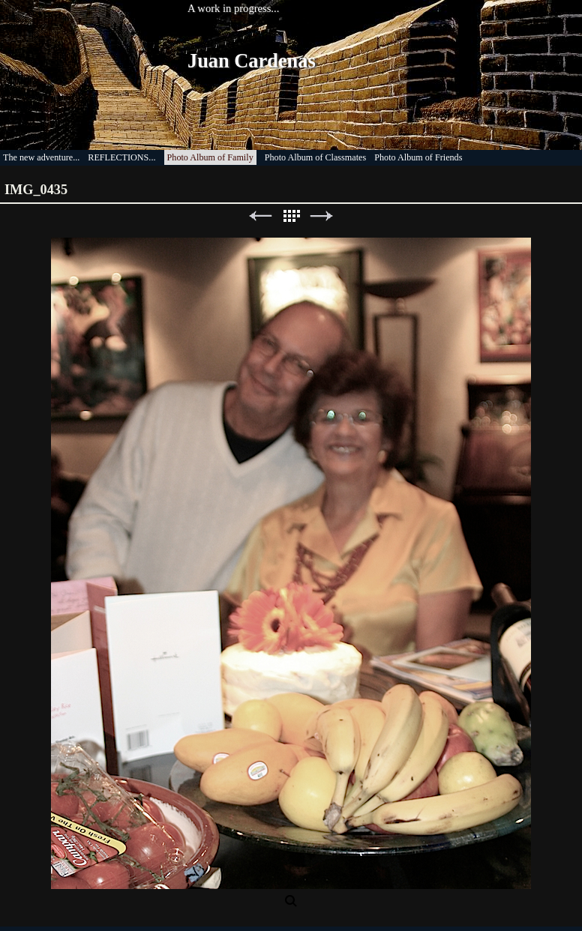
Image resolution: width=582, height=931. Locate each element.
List (291, 216)
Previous (260, 216)
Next (321, 216)
